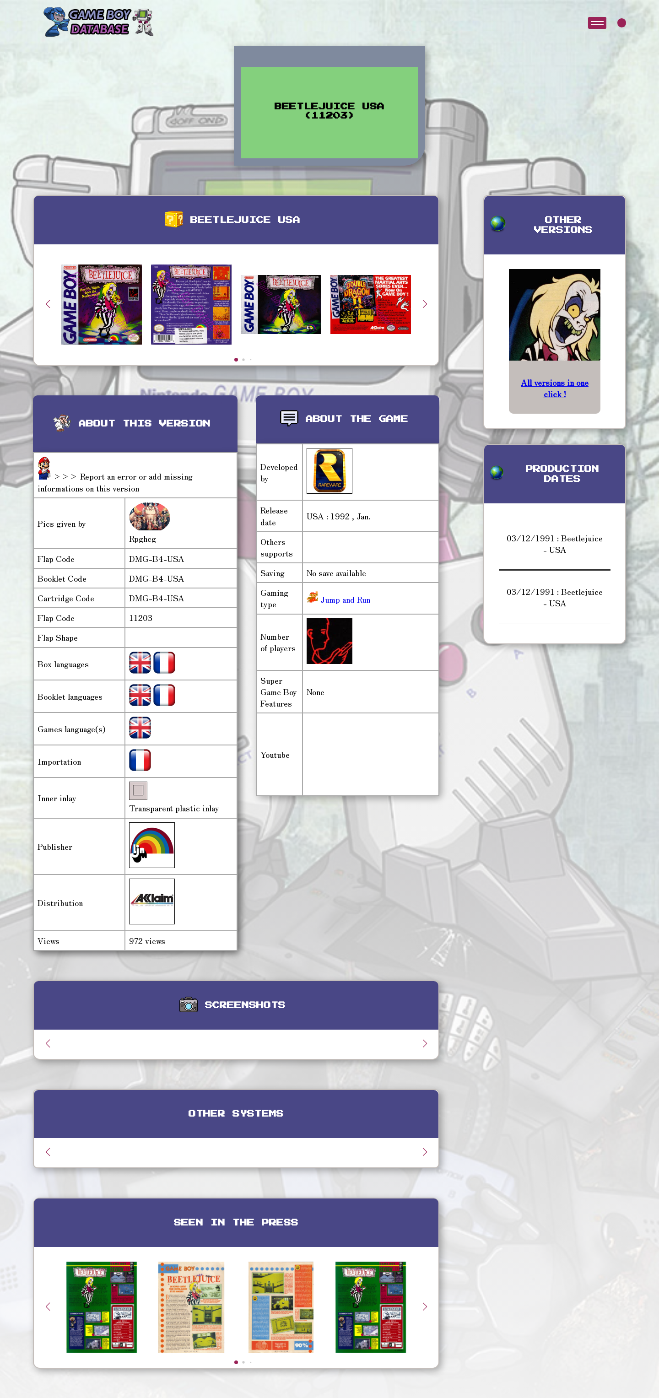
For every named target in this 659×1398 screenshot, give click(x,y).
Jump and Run (344, 599)
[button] (425, 304)
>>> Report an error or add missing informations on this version (115, 481)
